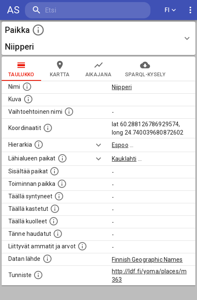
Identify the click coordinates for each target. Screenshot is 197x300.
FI (170, 10)
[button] (98, 38)
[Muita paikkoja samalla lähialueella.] (62, 158)
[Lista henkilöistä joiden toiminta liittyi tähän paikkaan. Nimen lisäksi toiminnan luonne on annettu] (62, 183)
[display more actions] (190, 10)
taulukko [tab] (21, 69)
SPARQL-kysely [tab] (145, 69)
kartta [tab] (60, 69)
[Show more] (98, 145)
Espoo (120, 145)
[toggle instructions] (38, 30)
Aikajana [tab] (98, 69)
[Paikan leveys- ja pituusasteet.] (47, 128)
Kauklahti (124, 158)
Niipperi (122, 87)
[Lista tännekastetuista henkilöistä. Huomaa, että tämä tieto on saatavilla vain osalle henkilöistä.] (57, 233)
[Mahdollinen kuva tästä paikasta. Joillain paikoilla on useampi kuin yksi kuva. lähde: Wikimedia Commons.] (28, 99)
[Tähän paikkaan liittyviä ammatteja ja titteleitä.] (82, 246)
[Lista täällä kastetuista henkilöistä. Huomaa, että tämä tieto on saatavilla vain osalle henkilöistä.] (55, 208)
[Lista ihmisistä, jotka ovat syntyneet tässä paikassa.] (59, 196)
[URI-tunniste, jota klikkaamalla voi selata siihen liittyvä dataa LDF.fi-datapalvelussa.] (38, 275)
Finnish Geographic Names (147, 259)
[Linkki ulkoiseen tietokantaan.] (47, 258)
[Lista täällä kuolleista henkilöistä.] (53, 221)
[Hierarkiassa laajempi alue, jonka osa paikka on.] (38, 144)
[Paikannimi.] (27, 86)
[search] (74, 10)
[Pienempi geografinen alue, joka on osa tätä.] (54, 171)
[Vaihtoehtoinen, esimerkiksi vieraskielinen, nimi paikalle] (69, 111)
